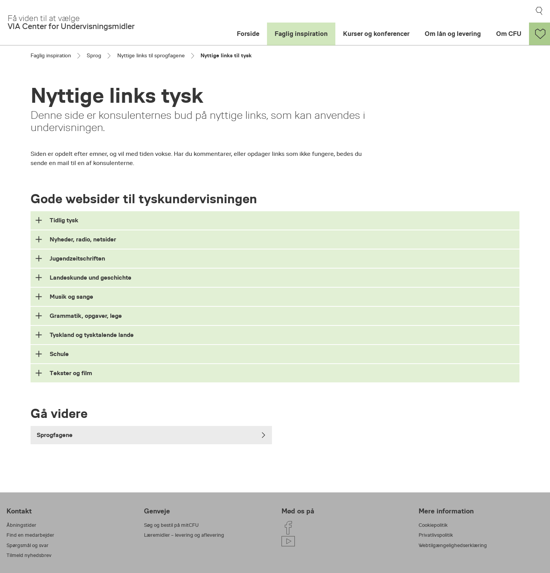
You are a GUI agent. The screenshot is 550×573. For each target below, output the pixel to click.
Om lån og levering (453, 33)
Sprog (94, 55)
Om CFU (508, 33)
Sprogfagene (151, 435)
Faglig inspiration (301, 33)
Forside (248, 33)
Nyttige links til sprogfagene (151, 55)
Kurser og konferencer (376, 33)
